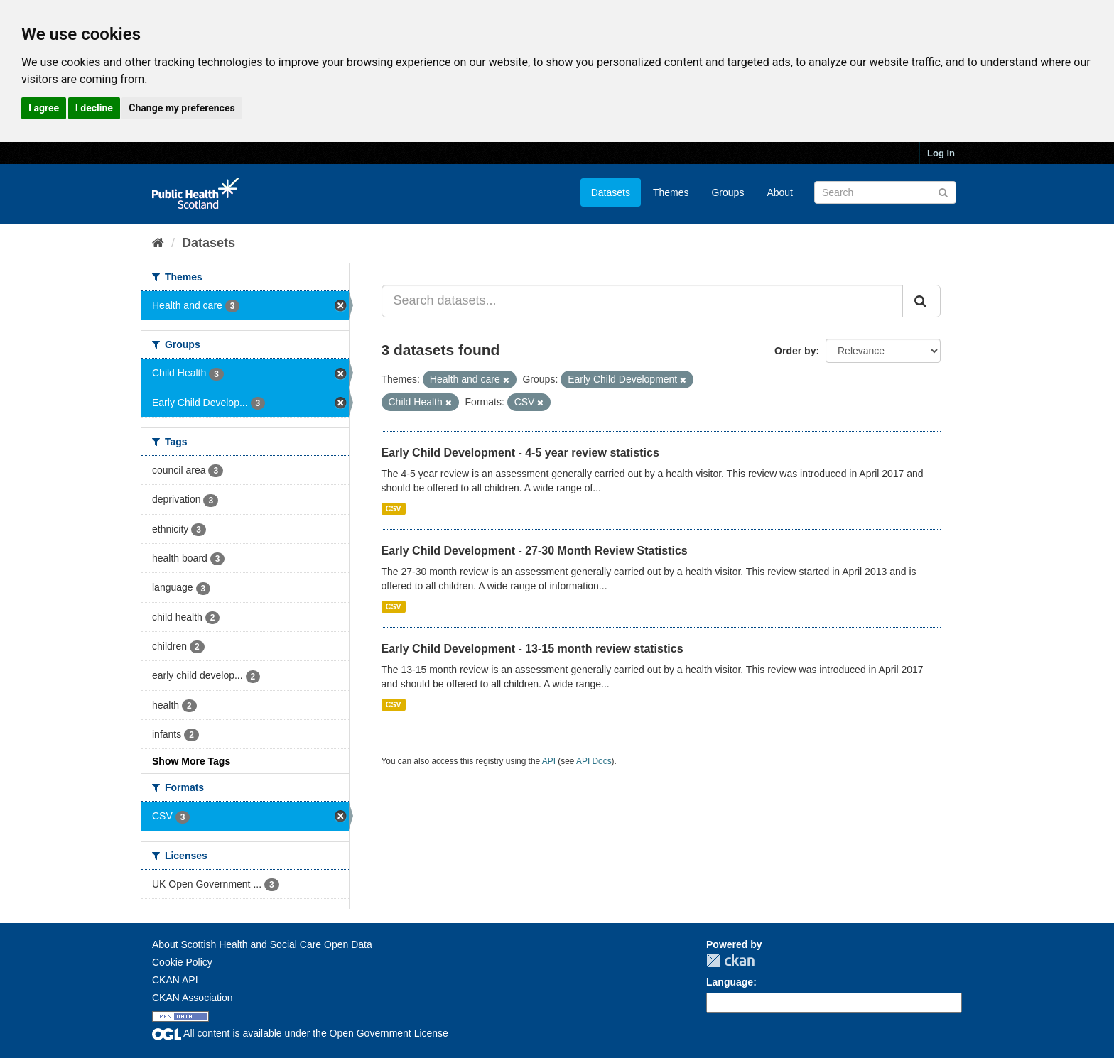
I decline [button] (94, 108)
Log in (941, 153)
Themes (671, 192)
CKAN (730, 960)
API (549, 761)
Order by (795, 350)
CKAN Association (192, 997)
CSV (393, 508)
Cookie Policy (182, 962)
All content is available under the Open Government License (300, 1033)
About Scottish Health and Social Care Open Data (262, 944)
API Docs (594, 761)
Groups (727, 192)
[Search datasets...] (643, 301)
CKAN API (175, 980)
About (780, 192)
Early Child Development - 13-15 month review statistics (532, 649)
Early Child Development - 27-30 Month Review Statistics (535, 551)
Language (729, 982)
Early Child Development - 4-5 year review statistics (520, 453)
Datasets (610, 192)
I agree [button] (43, 108)
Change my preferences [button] (181, 108)
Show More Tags (191, 761)
